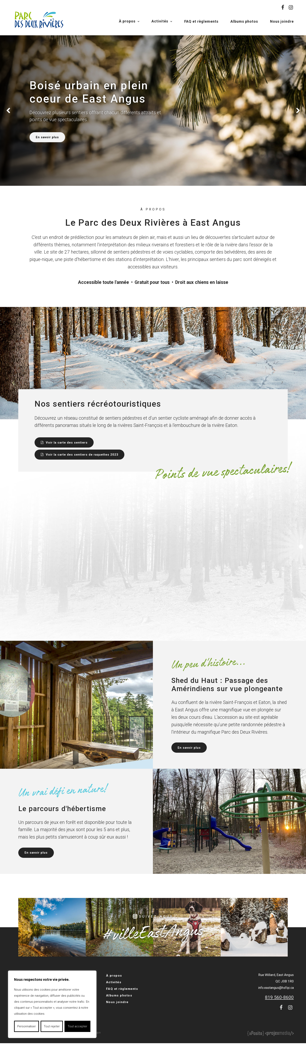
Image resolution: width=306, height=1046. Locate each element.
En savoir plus (49, 137)
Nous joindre (282, 21)
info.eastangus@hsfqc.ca (274, 991)
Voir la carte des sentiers (68, 443)
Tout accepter (77, 1026)
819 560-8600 (278, 1001)
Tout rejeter (52, 1026)
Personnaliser (26, 1026)
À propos (127, 21)
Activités (159, 21)
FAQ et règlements (201, 21)
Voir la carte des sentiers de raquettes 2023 (84, 456)
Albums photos (244, 21)
